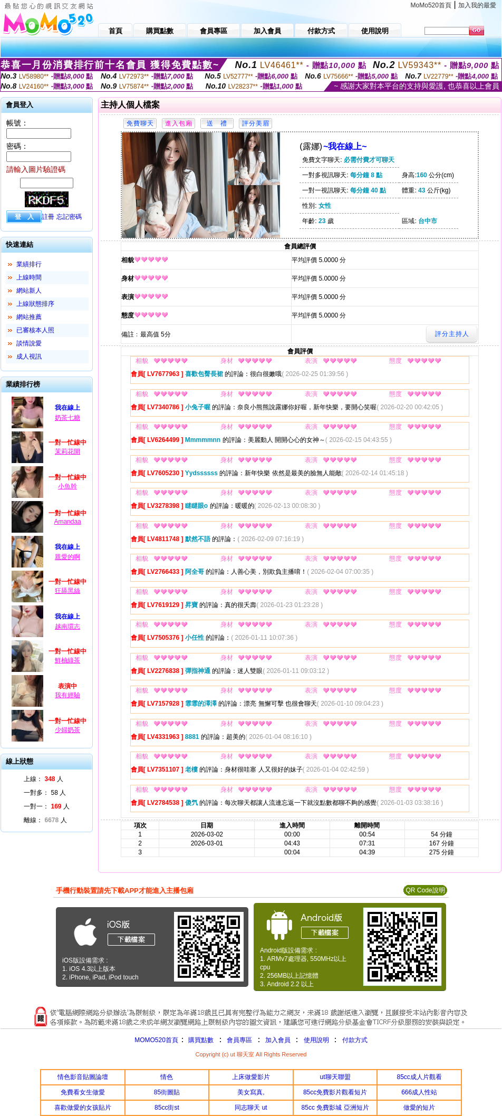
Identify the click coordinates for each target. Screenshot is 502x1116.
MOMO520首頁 (156, 1040)
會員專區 (239, 1040)
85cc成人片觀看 (419, 1077)
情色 (166, 1077)
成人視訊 (29, 356)
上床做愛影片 (251, 1077)
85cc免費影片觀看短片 (335, 1092)
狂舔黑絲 (67, 590)
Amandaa (67, 521)
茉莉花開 (67, 451)
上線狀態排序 (35, 303)
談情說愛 (29, 343)
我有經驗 (67, 695)
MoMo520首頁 (431, 5)
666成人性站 (419, 1092)
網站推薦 (29, 317)
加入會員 (278, 1040)
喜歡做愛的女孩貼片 (82, 1107)
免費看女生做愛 (83, 1092)
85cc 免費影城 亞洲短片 (335, 1107)
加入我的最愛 (477, 5)
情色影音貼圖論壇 (82, 1077)
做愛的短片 (419, 1107)
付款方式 (355, 1040)
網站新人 (29, 290)
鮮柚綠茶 (67, 660)
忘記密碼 (69, 216)
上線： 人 (43, 779)
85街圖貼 (167, 1092)
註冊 (48, 216)
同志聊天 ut (251, 1107)
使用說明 (316, 1040)
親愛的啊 (67, 557)
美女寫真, (250, 1092)
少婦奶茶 (67, 730)
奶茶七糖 (67, 417)
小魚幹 (67, 486)
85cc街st (167, 1107)
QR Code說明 (425, 890)
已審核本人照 (35, 330)
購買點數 (200, 1040)
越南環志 (67, 626)
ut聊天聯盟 (335, 1077)
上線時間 (29, 277)
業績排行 (29, 264)
